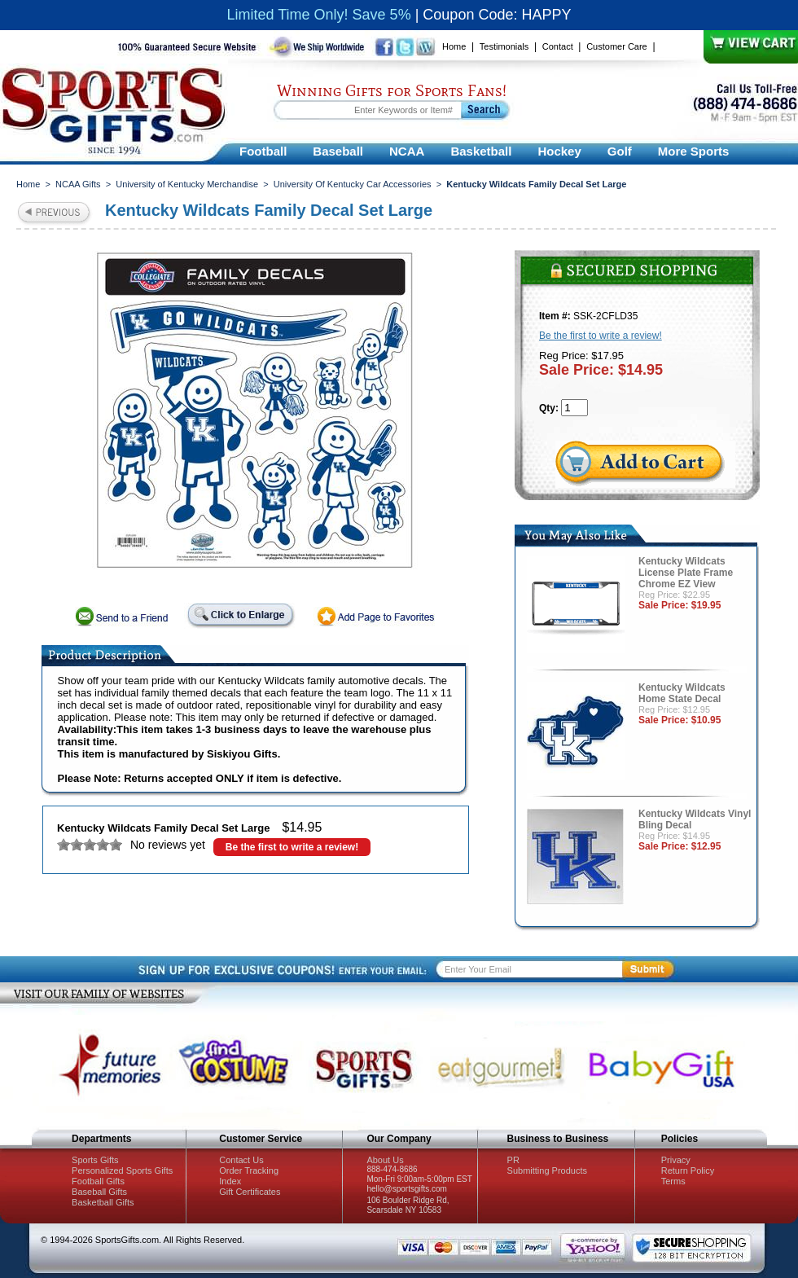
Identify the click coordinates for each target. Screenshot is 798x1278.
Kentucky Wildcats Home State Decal (682, 693)
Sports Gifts (95, 1160)
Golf (619, 151)
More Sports (694, 151)
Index (230, 1181)
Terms (673, 1181)
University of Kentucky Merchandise (187, 184)
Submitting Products (547, 1170)
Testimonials (504, 46)
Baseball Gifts (99, 1192)
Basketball (480, 151)
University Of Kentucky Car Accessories (353, 184)
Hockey (559, 151)
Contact (557, 46)
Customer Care (616, 46)
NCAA (406, 151)
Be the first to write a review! (292, 847)
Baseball (338, 151)
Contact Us (241, 1160)
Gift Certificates (249, 1192)
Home (454, 46)
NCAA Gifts (78, 184)
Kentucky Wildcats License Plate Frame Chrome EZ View (685, 573)
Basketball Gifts (103, 1202)
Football (263, 151)
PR (513, 1160)
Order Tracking (248, 1170)
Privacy (676, 1160)
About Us (384, 1160)
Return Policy (687, 1170)
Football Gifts (98, 1181)
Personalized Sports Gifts (122, 1170)
